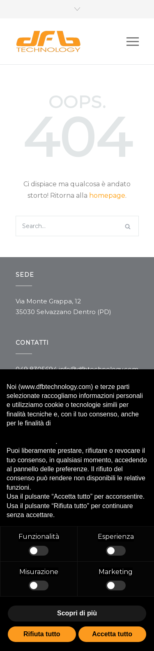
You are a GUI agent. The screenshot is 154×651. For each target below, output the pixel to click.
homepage (107, 195)
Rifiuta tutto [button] (41, 634)
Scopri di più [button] (77, 613)
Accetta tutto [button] (112, 634)
